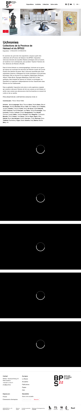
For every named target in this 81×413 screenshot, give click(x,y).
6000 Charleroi (7, 380)
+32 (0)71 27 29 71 (8, 382)
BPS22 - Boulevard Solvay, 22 (11, 378)
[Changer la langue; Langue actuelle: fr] (78, 4)
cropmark (34, 409)
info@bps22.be (7, 385)
